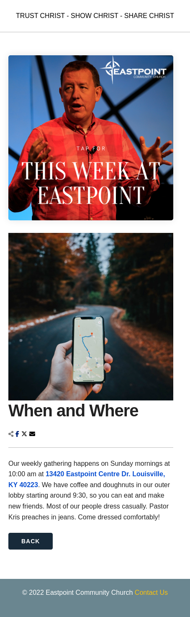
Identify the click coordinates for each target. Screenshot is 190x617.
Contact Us (151, 592)
